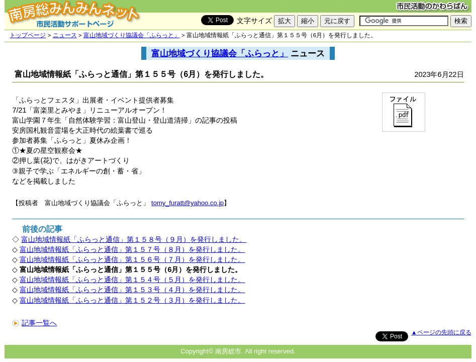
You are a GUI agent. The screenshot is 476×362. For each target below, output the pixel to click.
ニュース (65, 35)
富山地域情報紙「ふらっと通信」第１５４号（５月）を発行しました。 (132, 280)
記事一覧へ (34, 323)
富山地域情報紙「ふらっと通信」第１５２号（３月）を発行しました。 (132, 300)
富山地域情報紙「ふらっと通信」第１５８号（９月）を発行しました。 (133, 239)
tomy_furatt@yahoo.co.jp (187, 203)
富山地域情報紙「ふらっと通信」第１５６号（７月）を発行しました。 (132, 259)
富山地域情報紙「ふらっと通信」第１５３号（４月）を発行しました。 (132, 290)
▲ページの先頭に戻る (441, 332)
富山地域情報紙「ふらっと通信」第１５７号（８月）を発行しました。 (132, 249)
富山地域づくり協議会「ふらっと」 (131, 35)
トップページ (28, 35)
